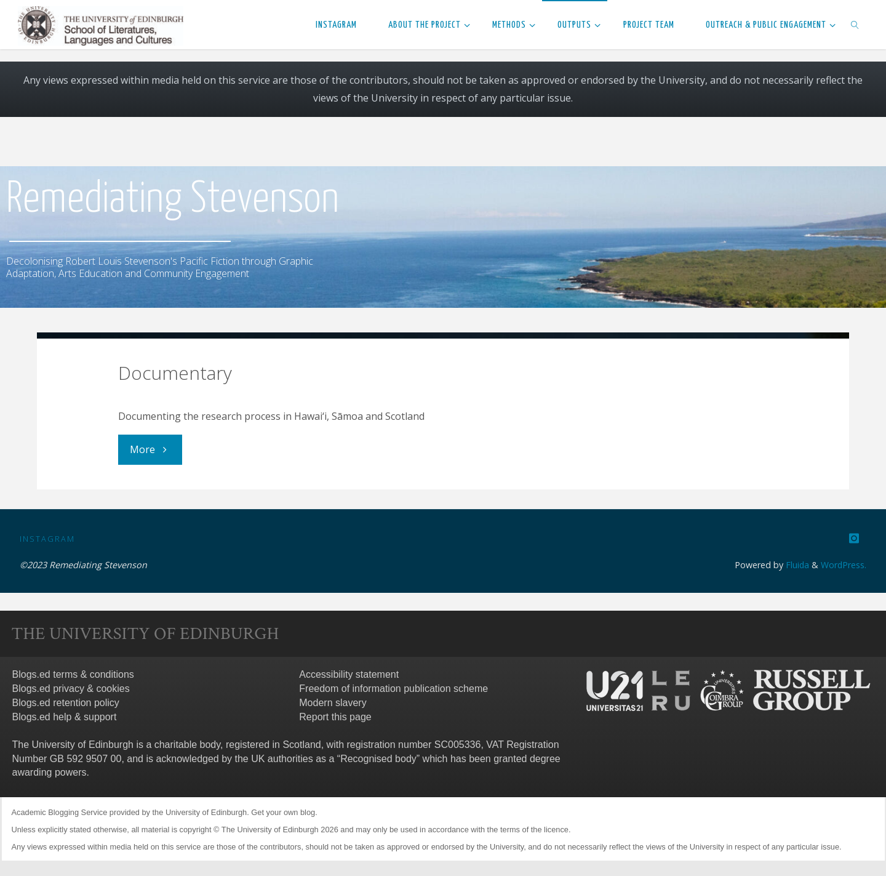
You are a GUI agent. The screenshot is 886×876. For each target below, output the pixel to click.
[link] (855, 24)
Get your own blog (283, 811)
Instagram (47, 538)
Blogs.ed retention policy (65, 702)
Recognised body (378, 758)
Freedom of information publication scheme (393, 688)
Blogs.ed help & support (64, 716)
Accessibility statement (349, 674)
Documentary (175, 372)
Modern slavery (332, 702)
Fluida (795, 564)
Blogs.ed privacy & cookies (71, 688)
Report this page (335, 716)
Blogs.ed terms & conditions (73, 674)
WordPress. (843, 564)
